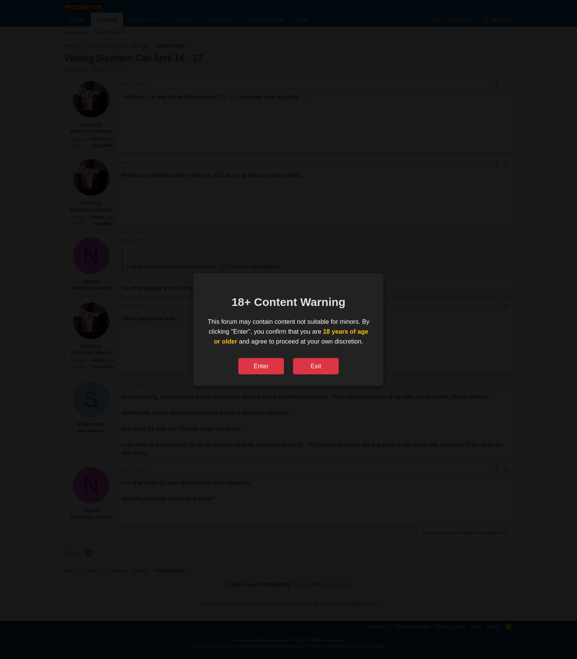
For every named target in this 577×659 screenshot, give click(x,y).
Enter (261, 366)
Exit (316, 366)
